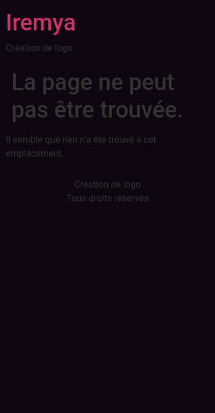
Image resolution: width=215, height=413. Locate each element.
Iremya (41, 22)
